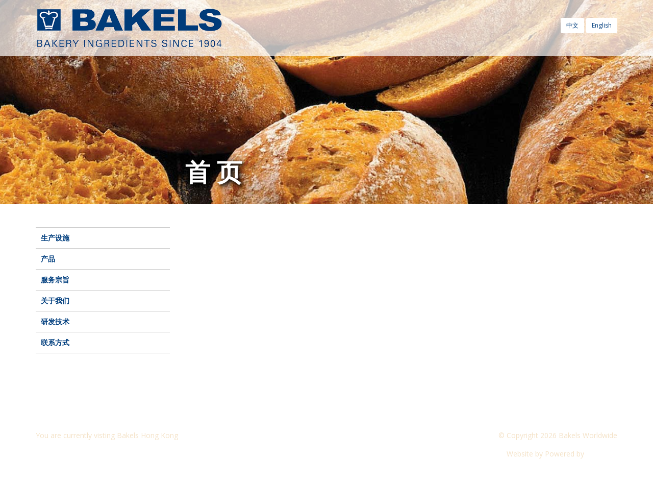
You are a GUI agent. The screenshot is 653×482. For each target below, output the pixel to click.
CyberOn (601, 454)
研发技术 (55, 321)
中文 (572, 25)
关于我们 (55, 300)
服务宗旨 (55, 279)
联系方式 (55, 342)
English (602, 25)
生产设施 (55, 238)
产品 (48, 258)
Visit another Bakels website (89, 454)
